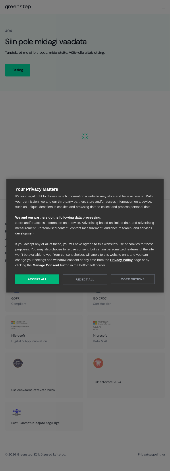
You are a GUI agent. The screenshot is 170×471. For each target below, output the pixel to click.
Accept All (37, 279)
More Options (133, 279)
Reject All (85, 279)
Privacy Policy (121, 259)
